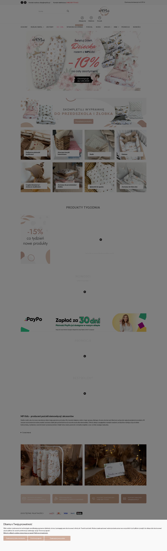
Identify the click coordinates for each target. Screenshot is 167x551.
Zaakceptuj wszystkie (57, 538)
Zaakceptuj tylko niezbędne (15, 538)
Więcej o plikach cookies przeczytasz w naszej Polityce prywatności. (25, 533)
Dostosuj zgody (36, 538)
